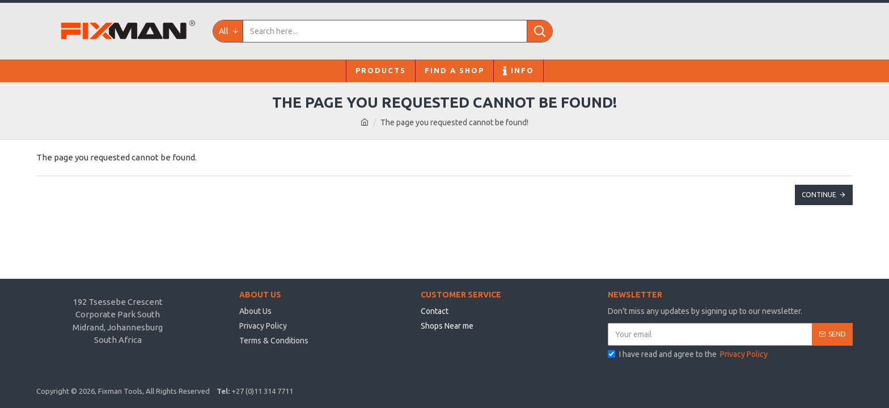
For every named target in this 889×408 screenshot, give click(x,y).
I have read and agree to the (688, 354)
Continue (819, 194)
